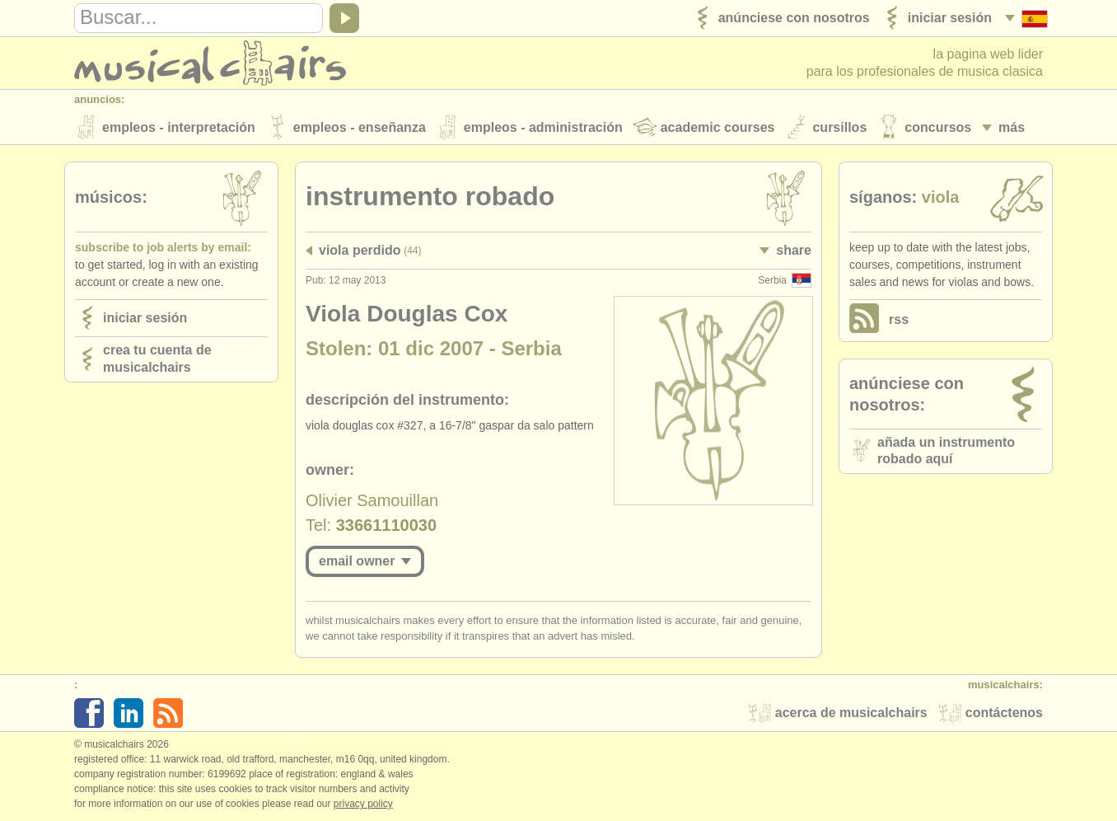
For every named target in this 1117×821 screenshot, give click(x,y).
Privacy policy (363, 803)
